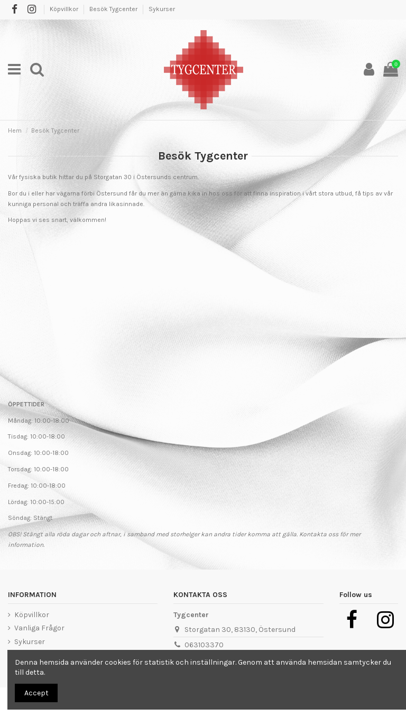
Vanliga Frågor (39, 627)
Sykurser (162, 9)
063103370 (204, 644)
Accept (36, 692)
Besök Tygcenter (114, 9)
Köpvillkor (65, 9)
